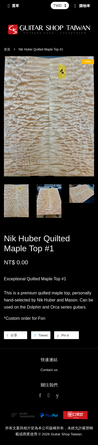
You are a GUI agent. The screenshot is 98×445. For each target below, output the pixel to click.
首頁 (7, 49)
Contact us (49, 370)
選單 (13, 6)
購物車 (82, 6)
